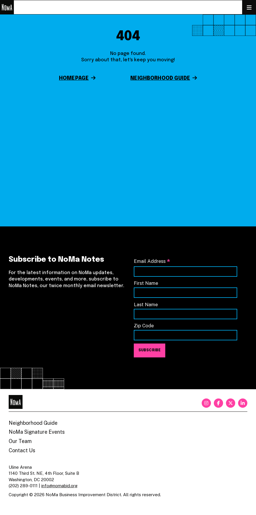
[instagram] (206, 403)
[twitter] (230, 403)
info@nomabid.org (59, 485)
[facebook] (218, 403)
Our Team (20, 441)
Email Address (152, 261)
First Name (146, 283)
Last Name (146, 304)
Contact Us (22, 450)
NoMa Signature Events (37, 432)
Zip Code (144, 325)
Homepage (74, 78)
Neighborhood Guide (160, 78)
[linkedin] (242, 403)
